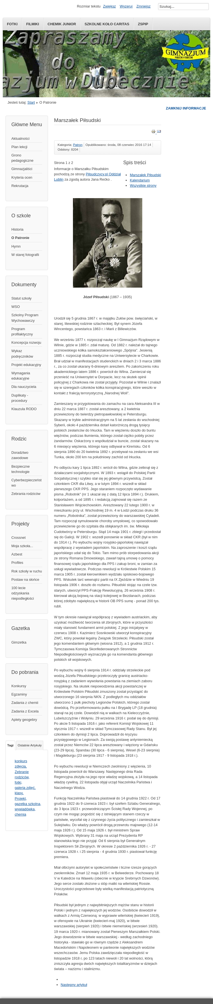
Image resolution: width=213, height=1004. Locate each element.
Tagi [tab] (10, 745)
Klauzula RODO (24, 409)
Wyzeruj (126, 6)
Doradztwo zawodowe (19, 455)
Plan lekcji (19, 147)
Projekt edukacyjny (26, 365)
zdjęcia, (21, 766)
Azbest (16, 554)
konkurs (21, 761)
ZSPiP (143, 24)
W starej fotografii (25, 255)
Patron (77, 144)
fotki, (18, 782)
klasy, (19, 793)
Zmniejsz (143, 6)
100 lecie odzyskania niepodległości (22, 593)
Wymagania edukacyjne (20, 375)
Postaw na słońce (25, 579)
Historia (17, 229)
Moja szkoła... (22, 546)
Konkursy (18, 686)
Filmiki (32, 24)
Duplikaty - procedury (19, 398)
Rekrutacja (19, 186)
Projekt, (21, 798)
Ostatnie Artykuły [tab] (30, 745)
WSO (15, 307)
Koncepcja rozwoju (26, 342)
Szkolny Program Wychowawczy (24, 317)
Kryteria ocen (21, 177)
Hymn (16, 246)
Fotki (12, 24)
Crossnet (18, 537)
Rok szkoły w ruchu (26, 571)
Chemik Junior (62, 24)
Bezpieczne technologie (20, 469)
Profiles (17, 562)
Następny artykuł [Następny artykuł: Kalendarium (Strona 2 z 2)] (74, 985)
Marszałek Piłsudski (145, 175)
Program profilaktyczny (22, 331)
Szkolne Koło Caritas (107, 24)
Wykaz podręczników (22, 353)
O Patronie (20, 238)
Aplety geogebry (24, 720)
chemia (20, 814)
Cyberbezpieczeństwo (26, 482)
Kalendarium (140, 180)
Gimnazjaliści (21, 169)
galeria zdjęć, (25, 788)
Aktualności (20, 138)
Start (31, 102)
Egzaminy (19, 694)
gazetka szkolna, (28, 804)
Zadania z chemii (24, 703)
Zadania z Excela (25, 711)
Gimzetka (18, 642)
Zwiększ (109, 6)
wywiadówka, (25, 809)
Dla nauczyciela (23, 387)
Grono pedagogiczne (22, 158)
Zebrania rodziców (25, 494)
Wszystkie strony (143, 185)
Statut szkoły (21, 298)
